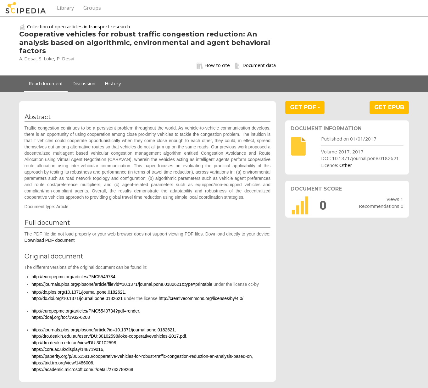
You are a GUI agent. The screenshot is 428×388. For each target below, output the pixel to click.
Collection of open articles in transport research (78, 26)
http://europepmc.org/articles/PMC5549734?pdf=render (85, 310)
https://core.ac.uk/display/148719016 (67, 349)
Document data (255, 65)
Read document (46, 83)
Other (345, 165)
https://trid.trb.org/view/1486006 (62, 362)
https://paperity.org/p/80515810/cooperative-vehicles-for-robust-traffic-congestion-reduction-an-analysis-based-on (141, 356)
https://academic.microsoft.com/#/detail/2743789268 (82, 369)
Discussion (83, 83)
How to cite (213, 65)
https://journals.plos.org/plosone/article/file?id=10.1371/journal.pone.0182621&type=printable (121, 284)
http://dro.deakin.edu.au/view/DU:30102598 (73, 342)
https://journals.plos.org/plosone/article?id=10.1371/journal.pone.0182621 (103, 329)
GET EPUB (389, 107)
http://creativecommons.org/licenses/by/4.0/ (201, 298)
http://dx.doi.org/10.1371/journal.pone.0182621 (77, 298)
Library (65, 7)
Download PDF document (50, 240)
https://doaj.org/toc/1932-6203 (60, 317)
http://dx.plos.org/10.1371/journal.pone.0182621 (78, 292)
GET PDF (305, 107)
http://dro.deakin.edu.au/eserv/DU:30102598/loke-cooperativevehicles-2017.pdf (108, 336)
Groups (92, 7)
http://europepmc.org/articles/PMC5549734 (73, 276)
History (113, 83)
